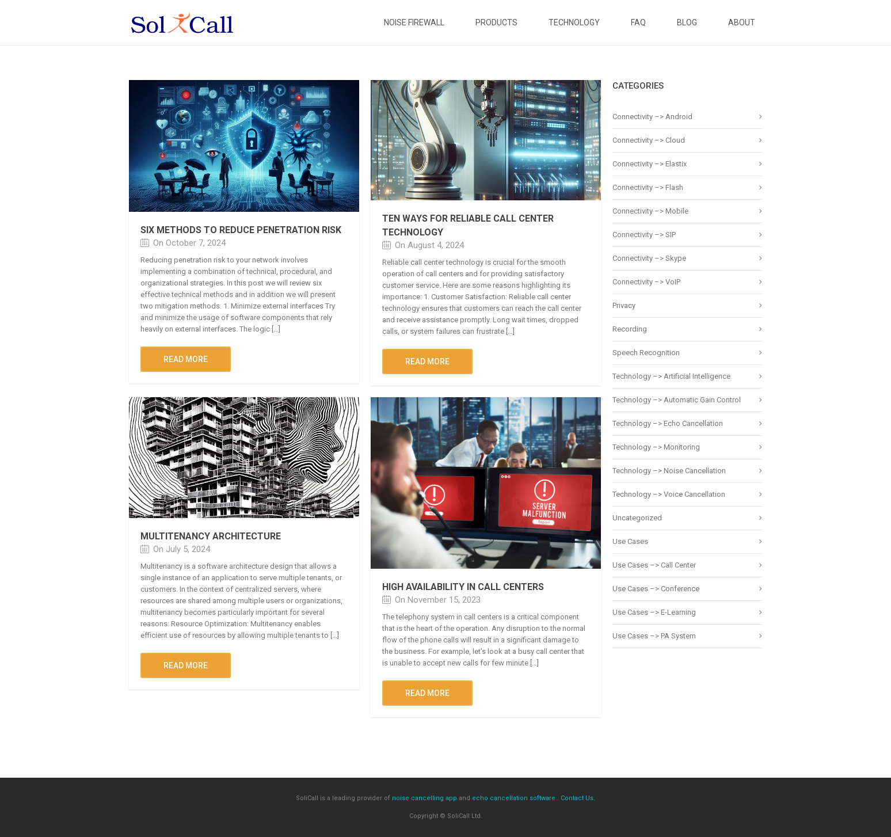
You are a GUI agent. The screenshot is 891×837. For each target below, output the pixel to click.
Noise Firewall (414, 22)
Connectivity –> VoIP (646, 281)
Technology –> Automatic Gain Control (676, 399)
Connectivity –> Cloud (648, 140)
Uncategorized (637, 517)
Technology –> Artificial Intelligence (671, 376)
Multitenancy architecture (210, 536)
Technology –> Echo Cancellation (667, 423)
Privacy (623, 305)
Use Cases (630, 541)
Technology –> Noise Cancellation (669, 470)
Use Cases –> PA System (654, 635)
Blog (687, 22)
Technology (574, 22)
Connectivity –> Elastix (649, 163)
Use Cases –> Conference (655, 588)
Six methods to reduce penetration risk (240, 230)
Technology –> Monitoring (656, 447)
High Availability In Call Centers (463, 586)
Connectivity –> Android (652, 116)
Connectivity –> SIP (644, 234)
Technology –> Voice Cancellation (668, 494)
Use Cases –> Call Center (654, 565)
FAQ (638, 22)
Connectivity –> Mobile (650, 211)
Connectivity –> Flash (647, 187)
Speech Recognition (646, 352)
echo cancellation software (513, 798)
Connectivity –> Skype (649, 258)
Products (496, 22)
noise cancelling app (424, 798)
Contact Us (577, 798)
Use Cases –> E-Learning (654, 612)
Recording (629, 329)
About (741, 22)
